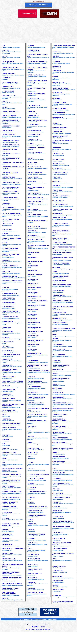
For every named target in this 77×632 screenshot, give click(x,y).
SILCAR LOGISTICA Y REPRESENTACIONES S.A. (60, 419)
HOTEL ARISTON (33, 279)
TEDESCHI (56, 489)
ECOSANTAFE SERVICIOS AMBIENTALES (10, 524)
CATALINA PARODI (8, 350)
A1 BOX (4, 56)
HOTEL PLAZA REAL (34, 323)
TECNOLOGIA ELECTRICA (61, 483)
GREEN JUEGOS (33, 177)
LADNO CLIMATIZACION (35, 511)
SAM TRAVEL (57, 360)
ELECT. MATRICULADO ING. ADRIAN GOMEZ (11, 572)
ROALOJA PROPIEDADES (61, 263)
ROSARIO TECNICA (59, 295)
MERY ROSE (57, 51)
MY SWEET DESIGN (59, 113)
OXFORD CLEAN (58, 153)
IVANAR (30, 442)
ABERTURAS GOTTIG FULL (11, 67)
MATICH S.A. (32, 582)
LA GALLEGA (32, 487)
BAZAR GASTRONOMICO (10, 248)
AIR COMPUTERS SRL (9, 95)
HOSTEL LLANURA (34, 253)
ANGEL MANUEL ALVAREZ (10, 145)
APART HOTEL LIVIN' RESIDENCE (13, 162)
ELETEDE (5, 598)
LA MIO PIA (31, 497)
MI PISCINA (56, 62)
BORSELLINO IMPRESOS (10, 266)
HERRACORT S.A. (33, 235)
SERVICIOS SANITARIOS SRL (62, 403)
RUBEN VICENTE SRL (60, 312)
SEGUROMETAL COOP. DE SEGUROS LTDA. (61, 379)
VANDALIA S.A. (57, 576)
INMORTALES (32, 426)
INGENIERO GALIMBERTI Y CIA (37, 414)
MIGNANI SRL (57, 70)
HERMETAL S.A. (33, 231)
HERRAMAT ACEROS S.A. (36, 239)
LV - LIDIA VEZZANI (34, 559)
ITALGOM (31, 436)
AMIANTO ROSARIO (8, 134)
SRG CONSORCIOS (59, 457)
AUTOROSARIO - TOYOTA (10, 219)
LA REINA (31, 502)
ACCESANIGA (6, 78)
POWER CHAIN (57, 213)
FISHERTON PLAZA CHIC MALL (37, 120)
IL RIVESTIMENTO (33, 360)
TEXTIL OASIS (57, 511)
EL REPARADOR (7, 553)
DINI (3, 462)
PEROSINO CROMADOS (60, 172)
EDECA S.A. (6, 530)
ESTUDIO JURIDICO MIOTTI (36, 94)
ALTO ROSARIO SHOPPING (11, 126)
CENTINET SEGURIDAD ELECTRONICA (9, 370)
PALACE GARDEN (58, 159)
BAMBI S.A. (6, 234)
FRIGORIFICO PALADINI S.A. (37, 148)
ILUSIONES (31, 376)
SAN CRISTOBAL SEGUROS (61, 365)
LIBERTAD (31, 530)
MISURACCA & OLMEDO (60, 88)
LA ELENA (31, 483)
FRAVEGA (31, 143)
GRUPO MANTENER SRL (35, 197)
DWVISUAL (5, 518)
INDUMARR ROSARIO (34, 387)
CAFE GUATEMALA (8, 298)
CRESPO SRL (6, 419)
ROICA (55, 272)
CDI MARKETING (7, 359)
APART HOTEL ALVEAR (9, 149)
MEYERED (56, 56)
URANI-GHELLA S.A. (59, 566)
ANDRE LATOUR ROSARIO (10, 140)
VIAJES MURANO (58, 589)
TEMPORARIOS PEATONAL (61, 497)
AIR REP (5, 101)
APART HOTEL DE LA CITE (10, 158)
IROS (29, 430)
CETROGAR (6, 385)
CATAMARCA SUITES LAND (11, 355)
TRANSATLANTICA (59, 538)
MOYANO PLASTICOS (60, 102)
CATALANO (6, 346)
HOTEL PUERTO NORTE (35, 331)
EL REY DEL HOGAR (8, 559)
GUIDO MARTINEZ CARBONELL (38, 220)
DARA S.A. (5, 448)
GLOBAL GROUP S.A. (34, 167)
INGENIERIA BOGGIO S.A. (36, 403)
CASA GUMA (6, 337)
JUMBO (30, 457)
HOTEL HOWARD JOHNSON (36, 305)
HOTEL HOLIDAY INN (34, 296)
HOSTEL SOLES (33, 266)
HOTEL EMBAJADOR (34, 288)
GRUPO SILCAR (33, 209)
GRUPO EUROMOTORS (35, 193)
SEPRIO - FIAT (57, 388)
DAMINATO (5, 439)
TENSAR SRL (57, 502)
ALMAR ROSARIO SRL (9, 116)
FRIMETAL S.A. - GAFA (35, 152)
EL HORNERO (6, 538)
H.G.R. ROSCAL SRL (34, 226)
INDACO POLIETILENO (35, 381)
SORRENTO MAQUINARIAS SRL (63, 448)
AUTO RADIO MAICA (8, 207)
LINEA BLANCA (32, 543)
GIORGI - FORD (32, 162)
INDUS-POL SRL (33, 393)
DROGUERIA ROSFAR (9, 506)
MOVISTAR (56, 98)
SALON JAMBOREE (59, 349)
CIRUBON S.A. (6, 394)
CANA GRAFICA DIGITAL (10, 311)
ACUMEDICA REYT (8, 86)
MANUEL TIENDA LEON (35, 569)
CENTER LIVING (7, 365)
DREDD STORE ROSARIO (10, 502)
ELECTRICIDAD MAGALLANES (12, 583)
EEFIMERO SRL (7, 534)
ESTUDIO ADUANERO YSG (36, 75)
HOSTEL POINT (32, 257)
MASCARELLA (32, 578)
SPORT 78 (56, 452)
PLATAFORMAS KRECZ (60, 204)
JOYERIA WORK (33, 452)
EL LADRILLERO (7, 544)
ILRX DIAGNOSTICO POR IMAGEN (38, 371)
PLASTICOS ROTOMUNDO (61, 196)
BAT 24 (4, 242)
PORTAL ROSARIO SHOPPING (62, 209)
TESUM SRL (56, 506)
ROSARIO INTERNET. (59, 280)
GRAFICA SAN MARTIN (35, 172)
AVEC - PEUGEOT (8, 223)
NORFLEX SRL (57, 132)
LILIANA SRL (32, 538)
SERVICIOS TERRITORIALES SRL (63, 409)
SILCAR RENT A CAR (59, 426)
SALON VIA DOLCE (59, 355)
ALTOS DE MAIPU (7, 130)
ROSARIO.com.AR (38, 627)
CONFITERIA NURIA (8, 398)
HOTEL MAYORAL (33, 309)
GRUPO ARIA (32, 181)
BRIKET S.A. (6, 272)
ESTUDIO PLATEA (33, 98)
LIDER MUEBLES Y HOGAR (36, 534)
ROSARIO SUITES (58, 290)
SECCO (55, 374)
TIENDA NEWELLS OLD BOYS (62, 521)
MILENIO (55, 76)
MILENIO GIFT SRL (59, 82)
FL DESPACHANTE (33, 124)
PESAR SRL (56, 181)
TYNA (55, 559)
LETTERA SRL (32, 524)
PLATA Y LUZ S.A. (58, 200)
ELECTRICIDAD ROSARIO (10, 588)
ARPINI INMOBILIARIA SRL (10, 183)
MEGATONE (31, 588)
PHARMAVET (57, 186)
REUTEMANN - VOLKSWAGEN (62, 253)
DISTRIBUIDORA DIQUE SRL (11, 480)
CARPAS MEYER (7, 321)
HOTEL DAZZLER (33, 283)
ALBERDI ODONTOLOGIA (10, 111)
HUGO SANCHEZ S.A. (34, 353)
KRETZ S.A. (31, 468)
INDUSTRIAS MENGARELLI (36, 397)
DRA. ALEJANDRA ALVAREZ (11, 497)
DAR (3, 444)
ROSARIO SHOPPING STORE (62, 285)
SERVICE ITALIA (58, 393)
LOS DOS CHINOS (33, 554)
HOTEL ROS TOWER (34, 344)
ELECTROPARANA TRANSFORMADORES (9, 593)
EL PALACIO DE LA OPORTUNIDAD (13, 548)
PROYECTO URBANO (59, 218)
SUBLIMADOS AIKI (59, 461)
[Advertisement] (38, 29)
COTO (4, 414)
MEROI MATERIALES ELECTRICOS (64, 46)
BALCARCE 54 (7, 229)
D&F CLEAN (6, 435)
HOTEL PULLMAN (33, 336)
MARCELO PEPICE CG (35, 573)
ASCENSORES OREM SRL (10, 191)
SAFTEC (55, 339)
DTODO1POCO (7, 512)
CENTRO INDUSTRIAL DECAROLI (12, 381)
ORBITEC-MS (57, 148)
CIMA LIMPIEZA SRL (8, 390)
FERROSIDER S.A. (33, 116)
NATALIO (56, 123)
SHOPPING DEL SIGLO (60, 414)
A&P (3, 46)
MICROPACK (57, 66)
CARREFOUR (6, 327)
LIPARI (30, 548)
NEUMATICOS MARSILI (60, 127)
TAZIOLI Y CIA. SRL (59, 473)
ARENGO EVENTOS (8, 177)
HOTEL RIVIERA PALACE (35, 340)
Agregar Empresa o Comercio (32, 624)
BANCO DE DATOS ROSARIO (11, 238)
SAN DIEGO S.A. (58, 369)
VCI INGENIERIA (58, 581)
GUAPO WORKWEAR (34, 215)
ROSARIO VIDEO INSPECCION (62, 301)
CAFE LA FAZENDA (8, 302)
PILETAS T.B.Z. (57, 190)
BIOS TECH (6, 260)
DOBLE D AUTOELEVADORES (11, 492)
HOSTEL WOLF (32, 270)
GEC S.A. (30, 158)
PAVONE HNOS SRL (59, 164)
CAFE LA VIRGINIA (8, 306)
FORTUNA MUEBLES (34, 130)
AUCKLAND (6, 203)
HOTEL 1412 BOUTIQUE (35, 274)
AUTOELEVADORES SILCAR (11, 213)
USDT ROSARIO (58, 570)
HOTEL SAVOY (32, 349)
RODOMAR (56, 267)
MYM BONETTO (58, 117)
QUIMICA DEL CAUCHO (60, 223)
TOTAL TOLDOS (58, 532)
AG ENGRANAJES (8, 91)
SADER (55, 334)
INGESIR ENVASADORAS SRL (37, 420)
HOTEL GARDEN (33, 292)
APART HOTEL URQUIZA (10, 172)
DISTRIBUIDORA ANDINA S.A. (11, 474)
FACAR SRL (31, 111)
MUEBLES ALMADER (59, 108)
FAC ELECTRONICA (34, 105)
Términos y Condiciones (46, 624)
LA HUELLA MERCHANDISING (37, 492)
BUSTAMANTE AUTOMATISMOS (12, 280)
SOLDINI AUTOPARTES (60, 442)
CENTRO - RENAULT (8, 376)
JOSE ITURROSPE (33, 448)
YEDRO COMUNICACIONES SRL (63, 601)
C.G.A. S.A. (5, 288)
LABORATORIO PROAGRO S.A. (37, 506)
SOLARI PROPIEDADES (60, 438)
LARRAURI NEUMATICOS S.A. (37, 515)
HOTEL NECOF (32, 318)
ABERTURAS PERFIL (9, 73)
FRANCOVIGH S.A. (33, 139)
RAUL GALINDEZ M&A (60, 238)
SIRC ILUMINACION (59, 432)
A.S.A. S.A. (5, 50)
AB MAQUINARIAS (8, 62)
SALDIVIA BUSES (58, 344)
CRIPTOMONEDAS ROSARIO (11, 423)
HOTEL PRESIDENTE (34, 327)
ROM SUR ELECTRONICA (61, 276)
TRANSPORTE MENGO (60, 548)
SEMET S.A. (56, 384)
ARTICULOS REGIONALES (10, 187)
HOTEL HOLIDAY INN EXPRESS (37, 301)
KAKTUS (30, 462)
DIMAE (4, 458)
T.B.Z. (54, 468)
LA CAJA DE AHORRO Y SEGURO (38, 474)
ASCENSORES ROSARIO (10, 197)
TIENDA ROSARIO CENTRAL (62, 527)
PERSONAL (56, 177)
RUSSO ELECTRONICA (60, 323)
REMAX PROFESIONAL (60, 242)
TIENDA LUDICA (58, 516)
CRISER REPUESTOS (9, 427)
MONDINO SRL (57, 92)
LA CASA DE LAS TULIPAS (36, 479)
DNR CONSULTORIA (8, 486)
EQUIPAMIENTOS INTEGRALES (37, 62)
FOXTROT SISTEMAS (34, 134)
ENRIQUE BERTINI (33, 50)
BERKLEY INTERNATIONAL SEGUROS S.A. (11, 255)
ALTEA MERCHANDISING (10, 120)
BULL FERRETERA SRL (9, 276)
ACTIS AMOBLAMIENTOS (10, 82)
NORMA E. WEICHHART (60, 136)
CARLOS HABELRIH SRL (10, 317)
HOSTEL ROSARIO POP (35, 261)
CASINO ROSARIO (8, 341)
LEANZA (30, 519)
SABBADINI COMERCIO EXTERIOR (64, 328)
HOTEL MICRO (32, 314)
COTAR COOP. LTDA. (8, 410)
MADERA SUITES (33, 565)
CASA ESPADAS (7, 331)
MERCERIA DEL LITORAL (36, 592)
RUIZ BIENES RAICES (59, 318)
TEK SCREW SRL (58, 493)
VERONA (56, 585)
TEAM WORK (57, 479)
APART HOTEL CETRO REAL (11, 153)
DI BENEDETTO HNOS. (9, 452)
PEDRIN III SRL (57, 168)
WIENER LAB (57, 595)
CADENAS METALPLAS (9, 293)
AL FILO (4, 107)
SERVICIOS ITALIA (59, 397)
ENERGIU (31, 46)
